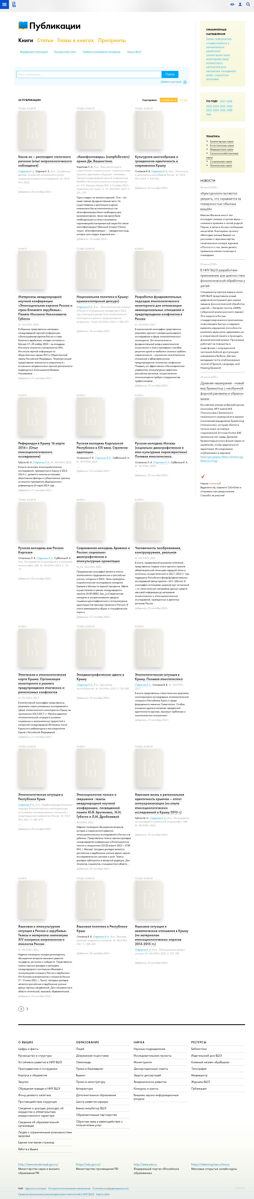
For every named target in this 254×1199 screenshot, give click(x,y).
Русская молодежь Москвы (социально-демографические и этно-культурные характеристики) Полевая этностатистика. (161, 450)
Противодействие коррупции (37, 1101)
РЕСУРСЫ (198, 1042)
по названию (166, 100)
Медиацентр (199, 1075)
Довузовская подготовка (92, 1055)
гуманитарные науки (218, 55)
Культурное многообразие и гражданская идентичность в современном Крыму (156, 161)
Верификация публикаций (34, 51)
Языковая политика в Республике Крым (102, 928)
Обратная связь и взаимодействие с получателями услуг (99, 1123)
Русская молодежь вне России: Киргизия (41, 550)
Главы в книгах (75, 40)
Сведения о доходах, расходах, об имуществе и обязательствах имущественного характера (41, 1111)
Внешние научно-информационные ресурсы (156, 1097)
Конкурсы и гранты (146, 1088)
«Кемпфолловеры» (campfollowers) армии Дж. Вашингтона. (103, 158)
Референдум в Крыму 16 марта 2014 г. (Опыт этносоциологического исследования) (41, 450)
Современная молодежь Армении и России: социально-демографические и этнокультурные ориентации (103, 554)
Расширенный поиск (65, 51)
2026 (229, 101)
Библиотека (199, 1049)
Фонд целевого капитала (34, 1095)
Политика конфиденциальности (110, 1188)
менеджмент (228, 71)
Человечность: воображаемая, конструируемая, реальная (158, 550)
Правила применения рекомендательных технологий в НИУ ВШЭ (56, 1194)
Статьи (45, 40)
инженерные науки (217, 59)
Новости (207, 181)
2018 (229, 110)
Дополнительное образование (96, 1095)
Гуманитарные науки (222, 141)
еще (208, 114)
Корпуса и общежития (32, 1075)
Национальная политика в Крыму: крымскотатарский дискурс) (103, 298)
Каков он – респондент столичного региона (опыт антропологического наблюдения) (45, 161)
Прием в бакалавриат (90, 1069)
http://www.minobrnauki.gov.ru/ (38, 1164)
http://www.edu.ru (145, 1164)
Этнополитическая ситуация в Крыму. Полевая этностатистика (159, 676)
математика (213, 71)
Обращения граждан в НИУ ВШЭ (39, 1088)
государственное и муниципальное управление (217, 47)
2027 (223, 101)
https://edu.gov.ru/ (88, 1164)
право (210, 75)
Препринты (112, 40)
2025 (209, 106)
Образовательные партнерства (96, 1115)
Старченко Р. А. (26, 171)
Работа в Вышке (28, 1149)
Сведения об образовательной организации (38, 1124)
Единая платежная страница (36, 1142)
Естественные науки (222, 145)
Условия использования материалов (69, 1188)
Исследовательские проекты (152, 1055)
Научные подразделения (149, 1049)
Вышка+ (81, 1075)
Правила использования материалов (101, 51)
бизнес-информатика (218, 39)
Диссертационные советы (151, 1069)
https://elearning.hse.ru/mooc (210, 1164)
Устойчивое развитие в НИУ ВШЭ (40, 1062)
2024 (216, 106)
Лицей (80, 1049)
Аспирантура (84, 1088)
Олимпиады (83, 1062)
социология (222, 75)
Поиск (169, 74)
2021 (209, 110)
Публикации (55, 25)
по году (183, 100)
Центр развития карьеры (92, 1101)
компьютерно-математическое (216, 65)
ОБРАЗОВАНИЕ (87, 1042)
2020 (216, 110)
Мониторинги (143, 1062)
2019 (223, 110)
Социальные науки (221, 161)
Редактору (240, 1187)
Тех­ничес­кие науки (221, 165)
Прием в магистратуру (90, 1082)
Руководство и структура (35, 1055)
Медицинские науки (221, 149)
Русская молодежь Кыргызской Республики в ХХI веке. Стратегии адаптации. (102, 447)
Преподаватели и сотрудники (37, 1069)
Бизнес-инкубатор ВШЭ (91, 1108)
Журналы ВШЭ (200, 1082)
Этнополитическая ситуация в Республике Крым (40, 796)
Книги (25, 40)
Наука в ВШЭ (134, 51)
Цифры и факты (28, 1049)
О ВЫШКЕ (25, 1042)
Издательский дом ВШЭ (206, 1055)
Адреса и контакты (35, 1188)
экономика (212, 79)
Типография (199, 1069)
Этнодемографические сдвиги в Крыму (100, 676)
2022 (229, 106)
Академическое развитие (150, 1082)
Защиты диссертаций (147, 1075)
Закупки (23, 1082)
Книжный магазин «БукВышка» (210, 1062)
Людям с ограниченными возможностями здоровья (45, 1134)
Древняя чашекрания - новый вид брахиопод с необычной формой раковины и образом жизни (222, 391)
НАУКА (139, 1042)
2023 (223, 106)
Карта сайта (103, 1194)
